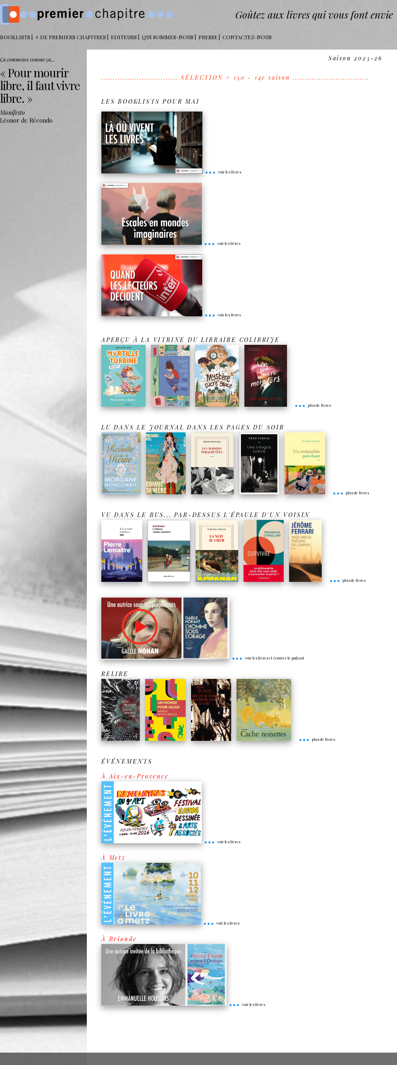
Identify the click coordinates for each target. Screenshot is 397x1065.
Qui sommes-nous (168, 36)
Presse (208, 36)
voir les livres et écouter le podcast (268, 657)
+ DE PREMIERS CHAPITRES (70, 36)
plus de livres (312, 405)
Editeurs (124, 36)
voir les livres (223, 171)
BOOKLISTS (15, 36)
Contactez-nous (247, 36)
